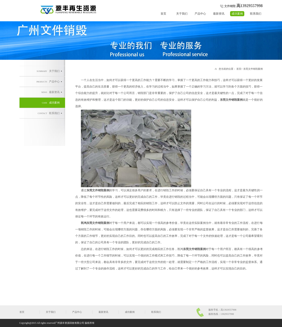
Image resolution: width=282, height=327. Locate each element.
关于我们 (182, 13)
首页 (163, 13)
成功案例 (237, 13)
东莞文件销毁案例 (253, 68)
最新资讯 (218, 13)
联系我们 (255, 13)
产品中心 (200, 13)
